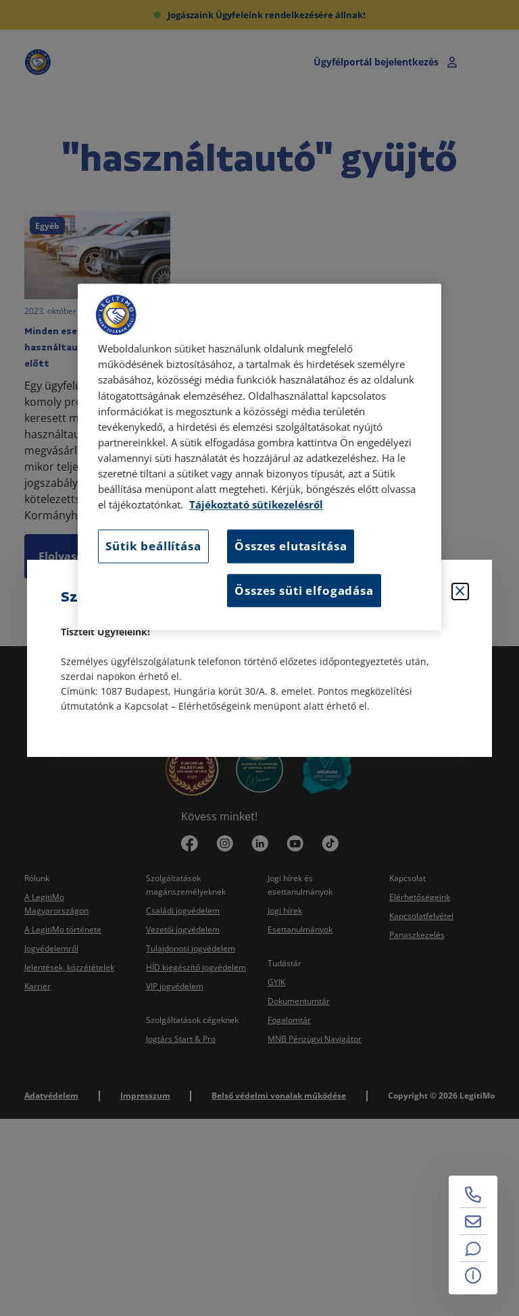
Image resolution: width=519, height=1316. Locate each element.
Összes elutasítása (290, 546)
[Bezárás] (460, 591)
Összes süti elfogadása (303, 590)
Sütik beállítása (153, 546)
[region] (259, 457)
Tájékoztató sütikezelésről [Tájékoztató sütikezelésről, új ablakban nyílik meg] (256, 505)
